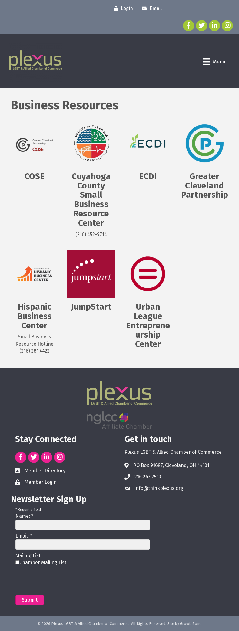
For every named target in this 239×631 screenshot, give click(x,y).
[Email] (150, 8)
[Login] (122, 8)
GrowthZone (190, 623)
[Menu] (214, 61)
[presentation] (61, 580)
